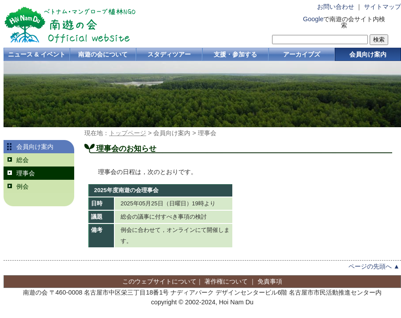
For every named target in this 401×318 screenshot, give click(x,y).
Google (313, 19)
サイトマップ (382, 6)
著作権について (226, 281)
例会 (22, 186)
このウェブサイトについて (159, 281)
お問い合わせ (335, 6)
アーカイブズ (301, 54)
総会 (22, 159)
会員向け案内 (367, 54)
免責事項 (269, 281)
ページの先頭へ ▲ (374, 266)
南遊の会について (103, 54)
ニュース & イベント (36, 54)
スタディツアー (169, 54)
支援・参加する (235, 54)
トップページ (127, 132)
